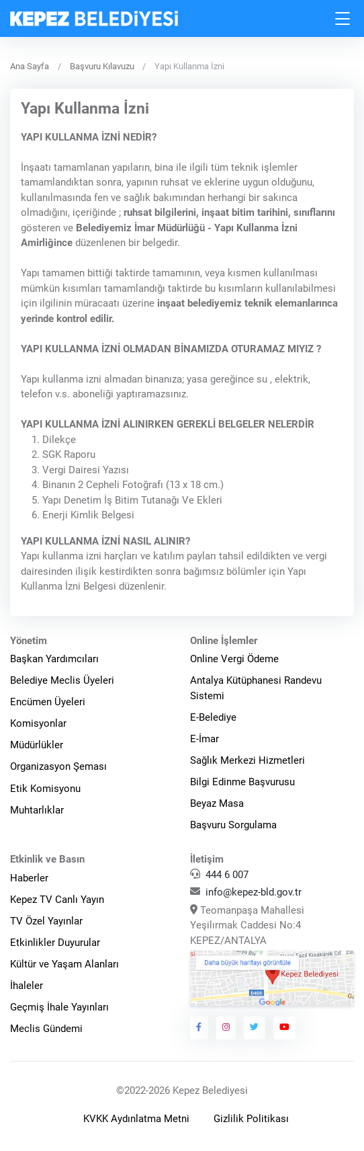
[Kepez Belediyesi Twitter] (254, 1028)
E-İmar (204, 739)
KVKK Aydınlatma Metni (136, 1119)
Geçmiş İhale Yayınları (59, 1007)
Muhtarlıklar (37, 810)
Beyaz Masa (217, 803)
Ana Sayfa (29, 66)
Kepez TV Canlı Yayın (57, 900)
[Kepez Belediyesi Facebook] (199, 1028)
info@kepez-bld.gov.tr (254, 892)
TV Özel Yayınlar (46, 921)
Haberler (29, 878)
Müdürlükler (36, 745)
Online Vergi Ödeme (234, 659)
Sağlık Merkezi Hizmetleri (247, 760)
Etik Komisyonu (45, 789)
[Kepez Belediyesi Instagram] (226, 1028)
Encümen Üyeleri (47, 702)
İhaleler (26, 986)
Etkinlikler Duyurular (55, 943)
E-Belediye (213, 717)
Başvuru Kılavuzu (102, 66)
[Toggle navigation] (343, 18)
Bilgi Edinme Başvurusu (242, 782)
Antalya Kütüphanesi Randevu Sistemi (256, 688)
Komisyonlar (38, 723)
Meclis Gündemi (46, 1029)
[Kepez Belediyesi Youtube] (284, 1028)
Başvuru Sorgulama (233, 825)
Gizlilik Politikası (251, 1119)
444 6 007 (227, 875)
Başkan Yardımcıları (54, 659)
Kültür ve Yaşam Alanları (64, 964)
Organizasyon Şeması (58, 766)
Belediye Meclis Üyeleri (62, 680)
